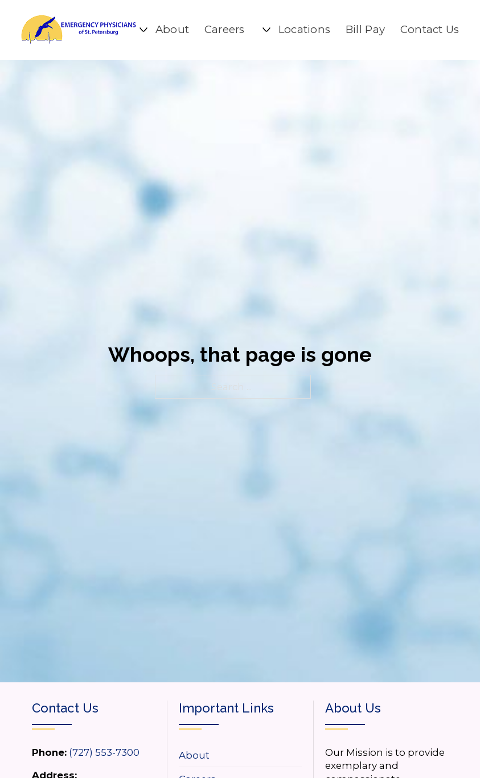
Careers (224, 29)
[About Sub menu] (143, 29)
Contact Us (430, 29)
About (172, 29)
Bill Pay (365, 29)
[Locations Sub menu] (266, 29)
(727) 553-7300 (104, 752)
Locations (304, 29)
